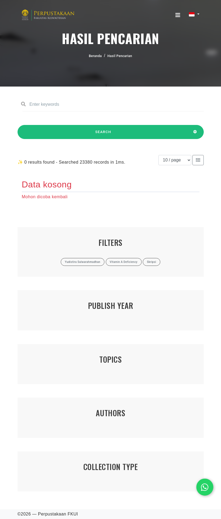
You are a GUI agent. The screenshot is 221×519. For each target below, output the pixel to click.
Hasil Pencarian (119, 56)
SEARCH (103, 134)
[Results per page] (174, 160)
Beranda (95, 56)
